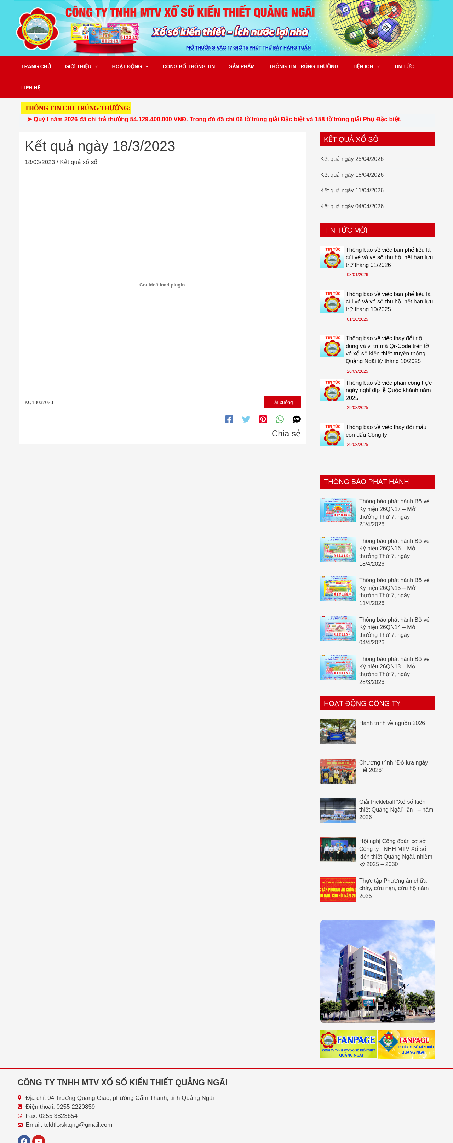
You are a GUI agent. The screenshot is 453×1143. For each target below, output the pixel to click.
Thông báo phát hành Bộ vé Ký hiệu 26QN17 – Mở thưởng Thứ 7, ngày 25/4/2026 (394, 491)
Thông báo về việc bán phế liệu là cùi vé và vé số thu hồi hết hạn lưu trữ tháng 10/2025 (389, 280)
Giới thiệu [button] (75, 66)
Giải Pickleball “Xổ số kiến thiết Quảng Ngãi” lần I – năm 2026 (396, 788)
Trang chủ (34, 66)
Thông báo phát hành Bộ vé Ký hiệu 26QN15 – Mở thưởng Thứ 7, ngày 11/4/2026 (394, 570)
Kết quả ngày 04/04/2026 (352, 185)
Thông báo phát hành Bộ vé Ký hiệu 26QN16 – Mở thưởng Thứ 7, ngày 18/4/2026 (394, 531)
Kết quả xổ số (78, 141)
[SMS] (297, 397)
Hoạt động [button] (120, 66)
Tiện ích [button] (338, 66)
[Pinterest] (263, 397)
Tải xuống (283, 380)
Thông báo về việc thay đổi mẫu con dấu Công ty (386, 410)
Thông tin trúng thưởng (280, 66)
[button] (88, 66)
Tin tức (372, 66)
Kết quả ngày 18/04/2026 (352, 154)
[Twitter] (246, 397)
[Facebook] (229, 397)
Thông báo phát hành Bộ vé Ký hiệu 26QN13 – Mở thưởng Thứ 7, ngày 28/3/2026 (394, 649)
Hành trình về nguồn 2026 (392, 702)
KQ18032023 (39, 380)
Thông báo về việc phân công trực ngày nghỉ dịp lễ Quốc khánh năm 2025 (389, 369)
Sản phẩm (222, 66)
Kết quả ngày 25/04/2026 (352, 138)
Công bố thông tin (174, 66)
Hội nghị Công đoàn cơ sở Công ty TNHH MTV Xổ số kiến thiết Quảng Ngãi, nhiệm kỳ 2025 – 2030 (395, 831)
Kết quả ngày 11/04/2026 (352, 169)
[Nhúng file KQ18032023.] (163, 264)
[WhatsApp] (280, 397)
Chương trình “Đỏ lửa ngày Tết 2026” (393, 745)
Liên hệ (401, 66)
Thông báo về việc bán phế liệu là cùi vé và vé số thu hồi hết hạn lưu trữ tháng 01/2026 (389, 236)
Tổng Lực (426, 1136)
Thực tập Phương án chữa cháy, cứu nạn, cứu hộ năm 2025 (394, 867)
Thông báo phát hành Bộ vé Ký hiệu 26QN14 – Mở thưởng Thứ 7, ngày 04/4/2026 (394, 610)
